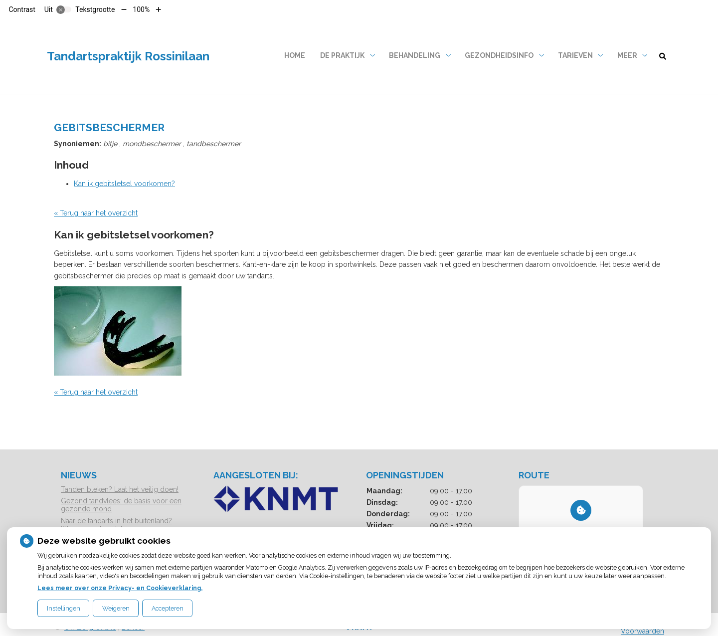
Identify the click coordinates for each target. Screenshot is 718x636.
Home (294, 55)
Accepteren (167, 608)
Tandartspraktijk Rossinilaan (128, 56)
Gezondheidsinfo (499, 55)
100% (141, 9)
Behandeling (414, 55)
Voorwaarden (642, 631)
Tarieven (575, 55)
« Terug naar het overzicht (96, 213)
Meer (627, 55)
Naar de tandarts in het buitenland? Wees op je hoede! (116, 525)
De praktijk (342, 55)
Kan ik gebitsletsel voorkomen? (124, 184)
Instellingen (63, 608)
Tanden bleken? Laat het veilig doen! (120, 489)
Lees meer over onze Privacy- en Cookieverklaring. (119, 588)
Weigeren (116, 608)
